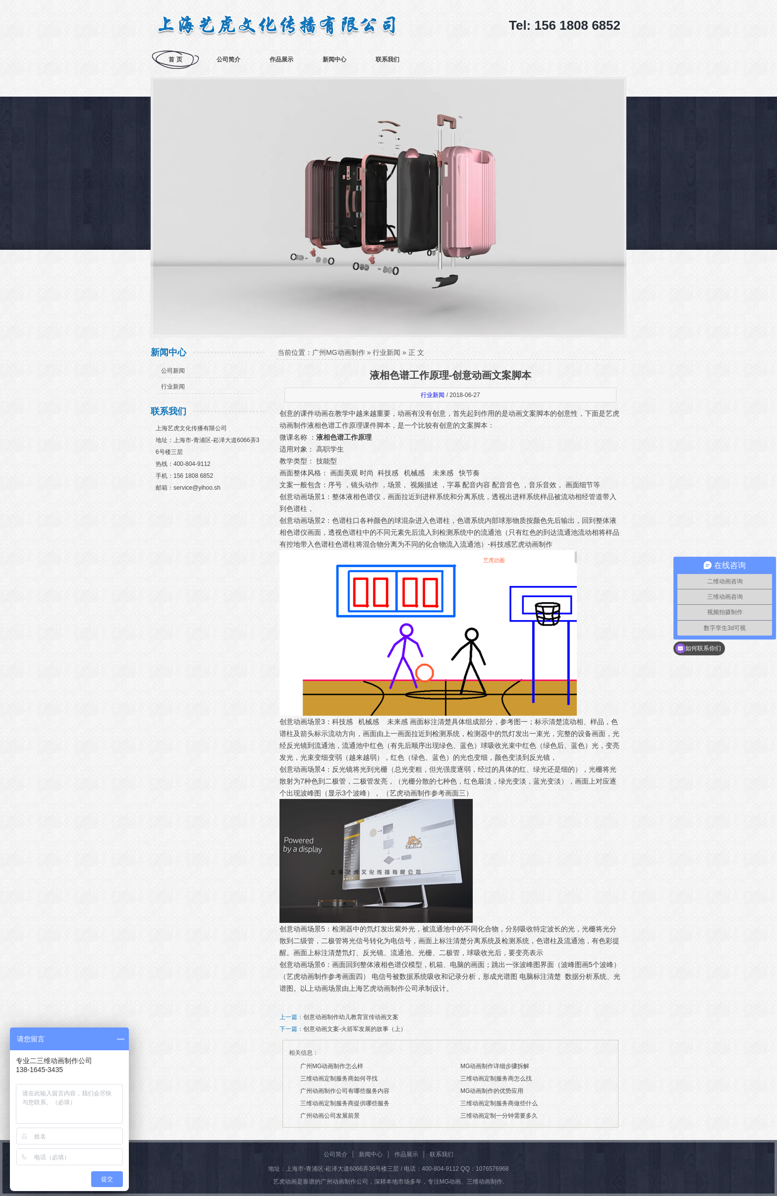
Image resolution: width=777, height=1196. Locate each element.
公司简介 (228, 59)
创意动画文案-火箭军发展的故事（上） (354, 1028)
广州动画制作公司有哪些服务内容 (344, 1090)
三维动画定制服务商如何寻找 (339, 1078)
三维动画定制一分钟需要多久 (499, 1115)
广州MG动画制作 (338, 352)
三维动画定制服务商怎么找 (496, 1078)
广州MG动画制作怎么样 (331, 1066)
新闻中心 (334, 59)
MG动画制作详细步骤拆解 (494, 1066)
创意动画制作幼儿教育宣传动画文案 (350, 1017)
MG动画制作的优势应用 (491, 1090)
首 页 (175, 59)
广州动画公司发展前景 (330, 1115)
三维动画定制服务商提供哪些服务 (344, 1103)
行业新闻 (173, 386)
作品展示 (281, 59)
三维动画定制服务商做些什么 (499, 1103)
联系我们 (387, 59)
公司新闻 (173, 370)
